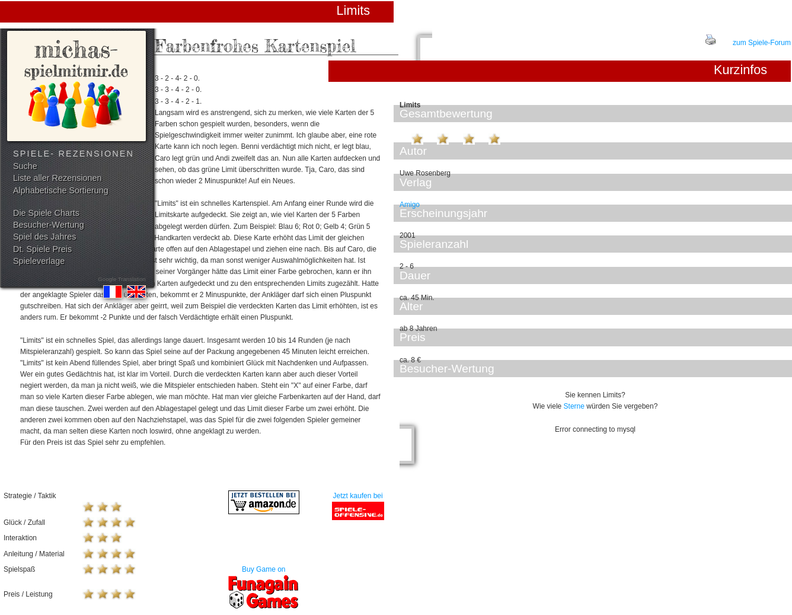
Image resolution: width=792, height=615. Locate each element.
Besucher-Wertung (48, 225)
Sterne (574, 406)
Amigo (410, 204)
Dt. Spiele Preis (42, 249)
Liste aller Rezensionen (57, 178)
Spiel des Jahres (44, 236)
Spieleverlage (39, 261)
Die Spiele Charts (46, 213)
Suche (25, 166)
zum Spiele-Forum (762, 43)
